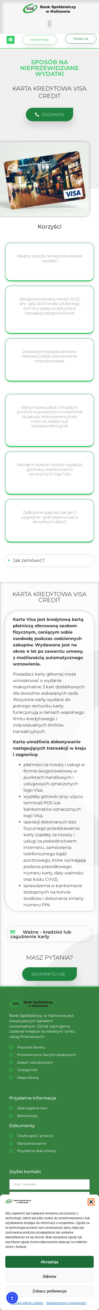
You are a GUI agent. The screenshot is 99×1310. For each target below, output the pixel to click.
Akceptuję (49, 1262)
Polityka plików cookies (26, 1303)
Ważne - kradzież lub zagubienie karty (40, 934)
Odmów (49, 1276)
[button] (91, 1202)
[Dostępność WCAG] (45, 1070)
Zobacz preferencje (49, 1291)
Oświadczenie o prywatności (66, 1303)
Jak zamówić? (29, 560)
